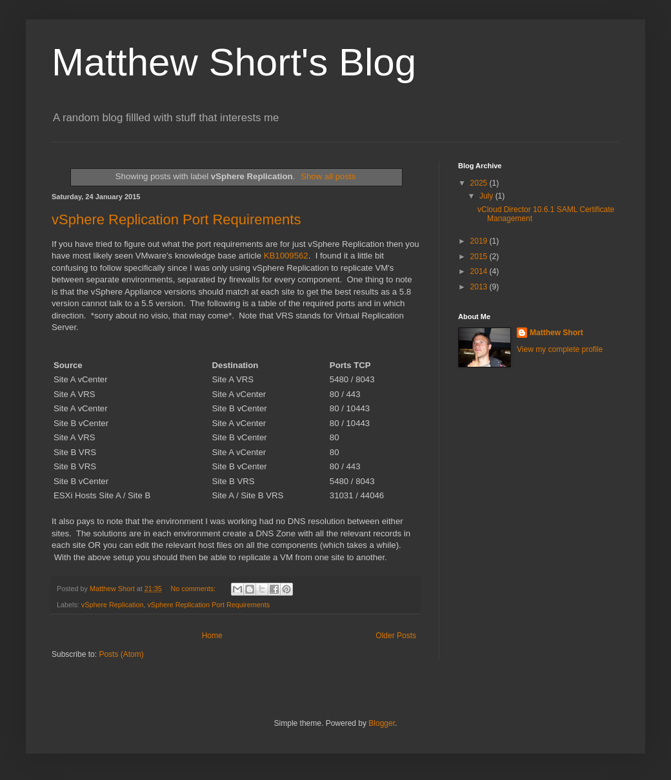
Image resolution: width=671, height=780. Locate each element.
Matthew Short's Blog (234, 62)
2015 (480, 256)
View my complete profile (560, 349)
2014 (480, 271)
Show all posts (328, 176)
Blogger (381, 723)
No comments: (194, 588)
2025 (480, 183)
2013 (480, 286)
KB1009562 (286, 255)
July (487, 195)
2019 (480, 241)
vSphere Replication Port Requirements (176, 219)
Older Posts (396, 635)
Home (212, 635)
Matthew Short (556, 332)
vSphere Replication (112, 605)
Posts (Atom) (121, 654)
